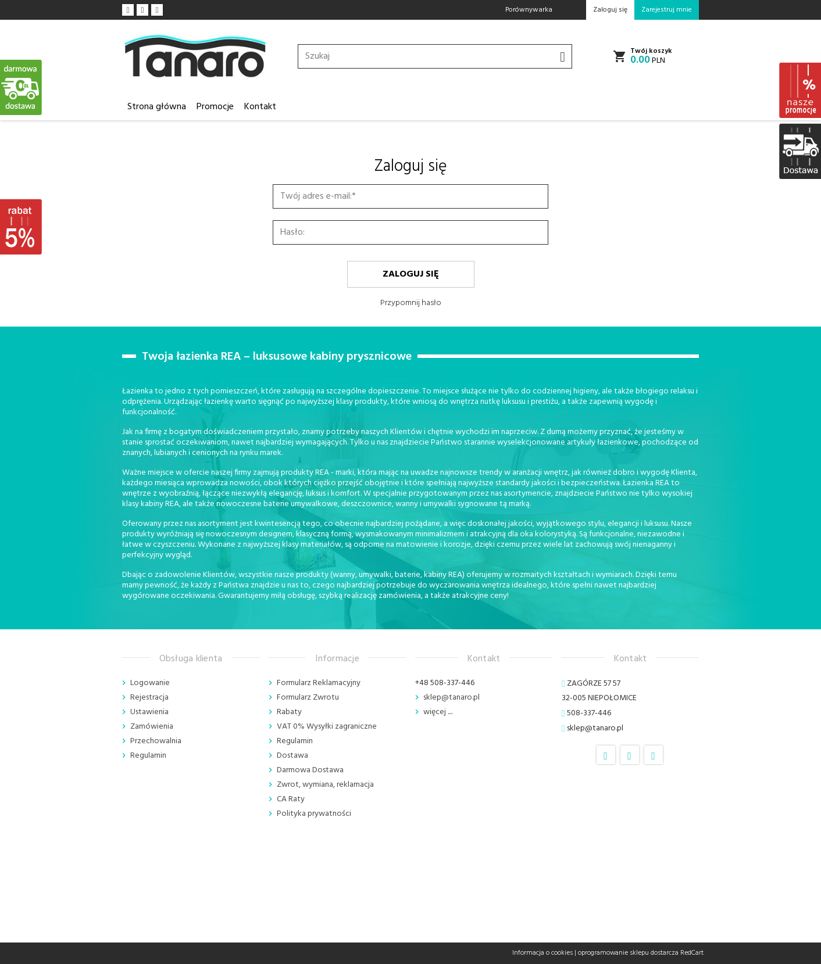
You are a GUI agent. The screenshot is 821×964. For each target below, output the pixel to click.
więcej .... (437, 712)
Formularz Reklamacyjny (318, 683)
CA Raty (291, 799)
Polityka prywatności (314, 813)
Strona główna (156, 106)
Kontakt (260, 106)
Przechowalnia (155, 741)
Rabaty (289, 712)
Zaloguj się (411, 274)
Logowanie (150, 683)
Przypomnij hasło (410, 303)
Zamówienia (151, 726)
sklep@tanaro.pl (451, 697)
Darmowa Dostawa (310, 770)
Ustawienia (149, 712)
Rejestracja (149, 697)
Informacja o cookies (542, 953)
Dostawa (292, 755)
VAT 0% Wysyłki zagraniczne (327, 726)
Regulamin (148, 755)
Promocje (215, 106)
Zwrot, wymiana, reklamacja (325, 784)
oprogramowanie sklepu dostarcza (628, 953)
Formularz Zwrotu (308, 697)
